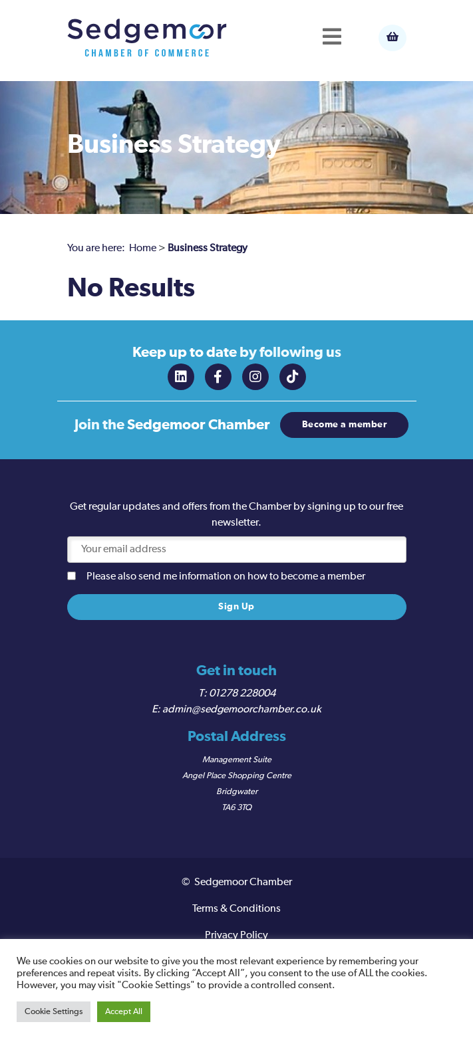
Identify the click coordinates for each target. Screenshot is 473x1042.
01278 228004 (242, 693)
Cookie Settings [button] (53, 1011)
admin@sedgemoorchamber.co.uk (241, 709)
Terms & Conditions (236, 909)
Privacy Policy (236, 935)
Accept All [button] (123, 1011)
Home (142, 248)
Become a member (344, 424)
